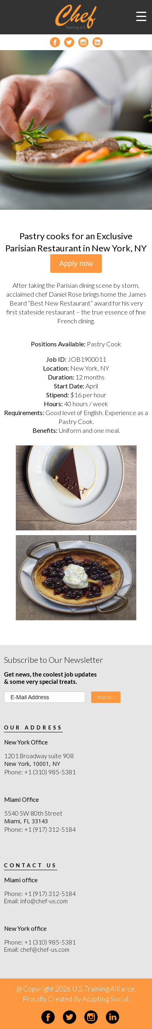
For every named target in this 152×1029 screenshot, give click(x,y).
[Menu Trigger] (141, 16)
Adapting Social (105, 999)
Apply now (76, 263)
